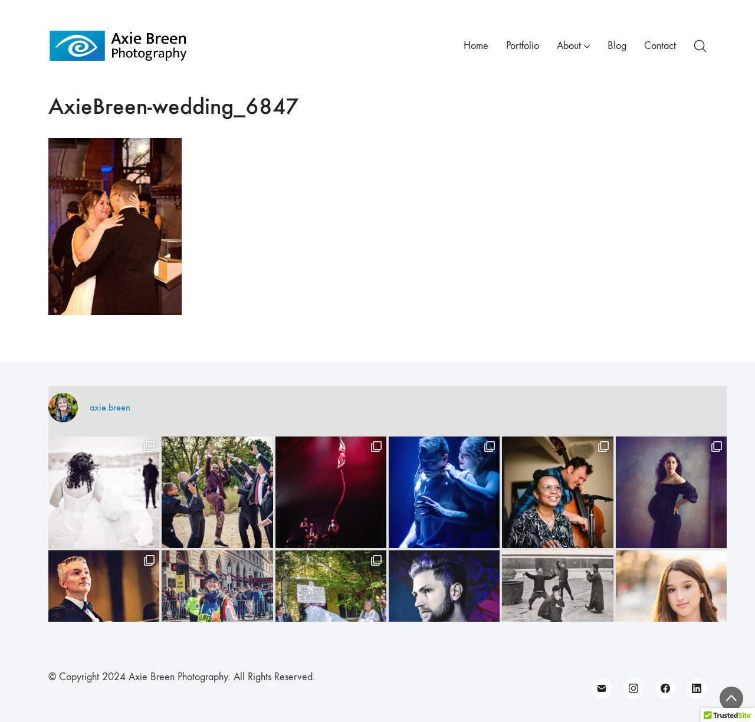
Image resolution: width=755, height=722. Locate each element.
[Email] (602, 688)
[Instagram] (633, 688)
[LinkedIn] (697, 688)
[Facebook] (665, 688)
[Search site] (700, 46)
